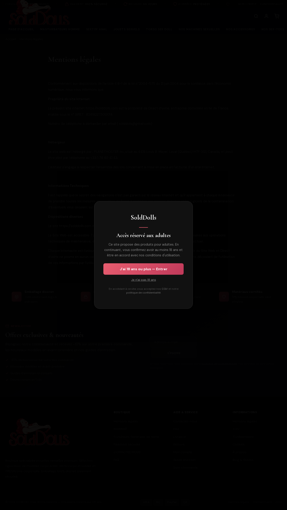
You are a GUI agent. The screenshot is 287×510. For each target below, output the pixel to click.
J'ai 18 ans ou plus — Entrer (143, 269)
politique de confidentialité (143, 292)
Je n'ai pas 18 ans (143, 280)
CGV (165, 289)
